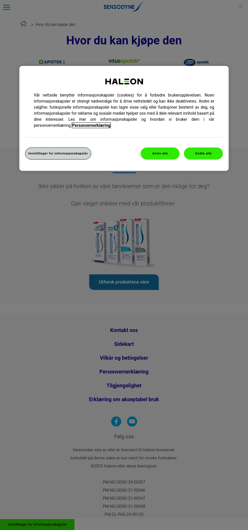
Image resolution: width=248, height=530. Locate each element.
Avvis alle (160, 153)
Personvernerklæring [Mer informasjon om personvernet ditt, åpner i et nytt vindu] (91, 125)
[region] (124, 118)
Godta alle (203, 153)
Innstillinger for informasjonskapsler (58, 153)
